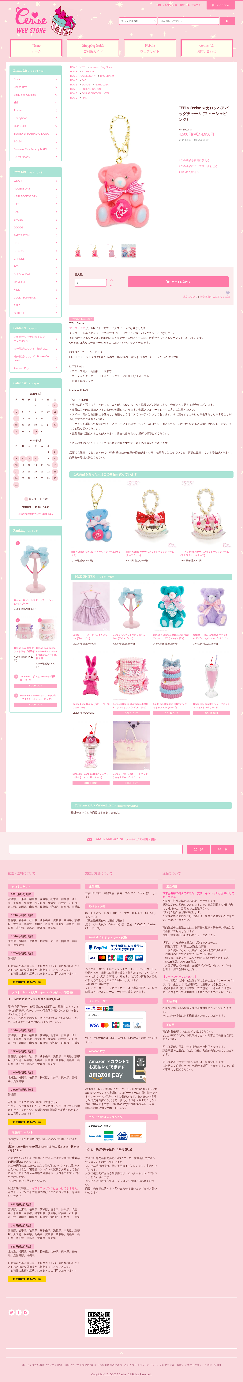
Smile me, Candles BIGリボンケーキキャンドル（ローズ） (171, 706)
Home (36, 48)
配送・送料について (68, 1365)
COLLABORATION (91, 89)
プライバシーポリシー (144, 1365)
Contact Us (207, 48)
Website (150, 48)
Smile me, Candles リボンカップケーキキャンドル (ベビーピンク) (38, 697)
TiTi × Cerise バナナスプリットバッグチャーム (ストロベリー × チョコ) (204, 553)
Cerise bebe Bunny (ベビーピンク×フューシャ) (91, 706)
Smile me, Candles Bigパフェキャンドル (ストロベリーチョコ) (90, 776)
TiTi (83, 67)
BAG (84, 80)
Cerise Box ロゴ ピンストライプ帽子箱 (24, 650)
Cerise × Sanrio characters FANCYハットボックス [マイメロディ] (130, 706)
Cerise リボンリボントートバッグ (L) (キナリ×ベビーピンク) (130, 776)
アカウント (197, 5)
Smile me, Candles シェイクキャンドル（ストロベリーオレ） (211, 706)
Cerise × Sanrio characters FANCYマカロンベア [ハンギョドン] (171, 637)
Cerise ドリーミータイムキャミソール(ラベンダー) (90, 637)
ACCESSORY (88, 71)
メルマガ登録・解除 (173, 5)
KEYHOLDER (102, 84)
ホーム (26, 1365)
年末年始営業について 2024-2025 (35, 514)
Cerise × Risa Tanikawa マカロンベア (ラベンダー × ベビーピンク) (210, 637)
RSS (209, 1365)
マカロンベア (77, 328)
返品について (190, 296)
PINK (84, 97)
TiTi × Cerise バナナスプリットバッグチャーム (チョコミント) (150, 553)
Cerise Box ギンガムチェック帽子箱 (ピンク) (37, 678)
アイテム (219, 5)
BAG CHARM (107, 76)
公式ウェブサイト (194, 1365)
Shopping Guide (93, 48)
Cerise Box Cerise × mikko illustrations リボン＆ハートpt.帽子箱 (46, 653)
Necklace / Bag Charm (101, 67)
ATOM (217, 1365)
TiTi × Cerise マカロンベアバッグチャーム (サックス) (96, 553)
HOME (73, 67)
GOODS (86, 84)
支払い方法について (43, 1365)
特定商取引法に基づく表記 (215, 296)
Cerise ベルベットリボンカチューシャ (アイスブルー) (130, 637)
